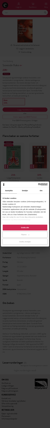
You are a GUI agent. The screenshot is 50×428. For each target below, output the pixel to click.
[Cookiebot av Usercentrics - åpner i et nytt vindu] (38, 184)
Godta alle (25, 227)
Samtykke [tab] (9, 190)
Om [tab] (41, 190)
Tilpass (25, 234)
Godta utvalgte (25, 241)
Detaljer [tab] (25, 190)
